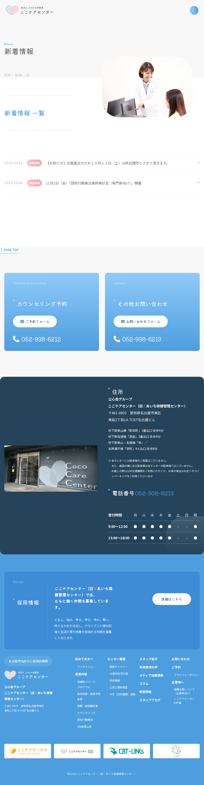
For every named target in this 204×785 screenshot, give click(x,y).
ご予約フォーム (34, 321)
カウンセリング (86, 713)
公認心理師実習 (119, 687)
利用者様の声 (148, 667)
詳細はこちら (171, 599)
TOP (7, 75)
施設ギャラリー (119, 666)
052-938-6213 (154, 493)
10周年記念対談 (119, 673)
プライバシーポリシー (187, 675)
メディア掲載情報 (151, 675)
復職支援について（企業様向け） (184, 691)
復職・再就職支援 (87, 706)
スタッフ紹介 (148, 659)
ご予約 (176, 667)
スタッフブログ (150, 700)
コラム (143, 683)
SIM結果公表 (84, 726)
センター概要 (116, 659)
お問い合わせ (181, 659)
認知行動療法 (85, 719)
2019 (18, 75)
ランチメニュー (86, 666)
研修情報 (115, 680)
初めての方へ (84, 659)
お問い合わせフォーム (141, 321)
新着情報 (145, 692)
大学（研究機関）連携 (122, 694)
